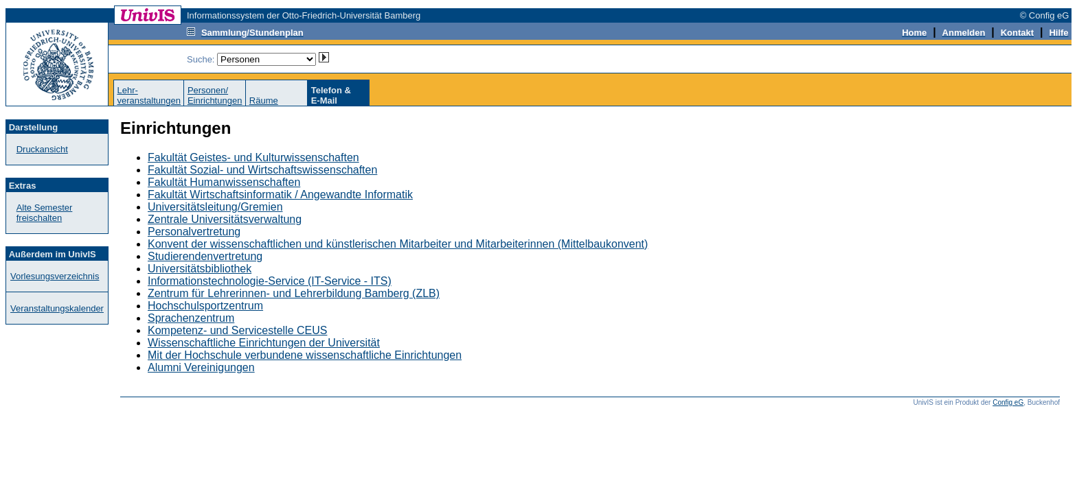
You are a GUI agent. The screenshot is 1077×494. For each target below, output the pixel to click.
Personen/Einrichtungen (215, 95)
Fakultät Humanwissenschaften (224, 182)
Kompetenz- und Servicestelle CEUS (237, 330)
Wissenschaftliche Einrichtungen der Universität (264, 343)
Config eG (1008, 402)
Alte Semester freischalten (44, 212)
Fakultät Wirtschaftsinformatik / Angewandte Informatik (280, 194)
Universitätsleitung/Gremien (215, 207)
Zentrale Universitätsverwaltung (225, 219)
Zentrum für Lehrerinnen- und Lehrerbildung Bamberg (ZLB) (294, 293)
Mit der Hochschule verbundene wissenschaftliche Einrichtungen (305, 355)
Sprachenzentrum (191, 318)
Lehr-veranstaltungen (149, 95)
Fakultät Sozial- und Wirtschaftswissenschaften (262, 170)
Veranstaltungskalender (57, 308)
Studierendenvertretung (205, 256)
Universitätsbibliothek (199, 268)
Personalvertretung (194, 231)
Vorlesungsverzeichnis (54, 276)
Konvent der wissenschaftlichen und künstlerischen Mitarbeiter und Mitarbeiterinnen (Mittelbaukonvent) (398, 244)
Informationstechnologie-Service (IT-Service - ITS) (270, 281)
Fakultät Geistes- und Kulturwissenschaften (253, 157)
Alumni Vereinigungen (201, 367)
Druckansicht (42, 149)
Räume (263, 100)
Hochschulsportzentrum (205, 305)
